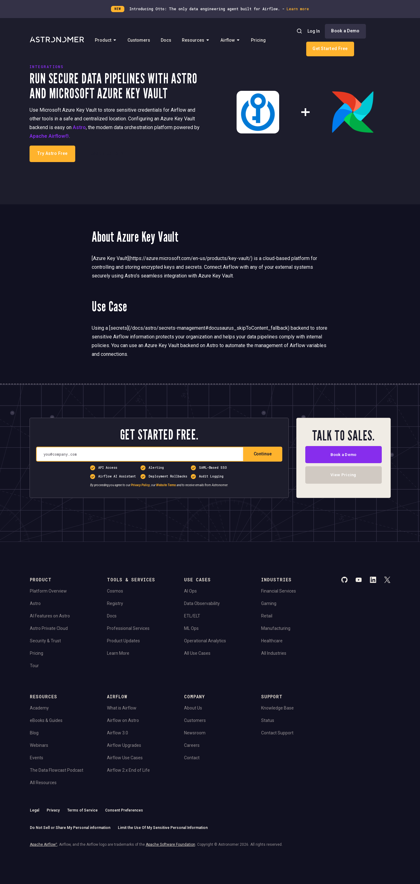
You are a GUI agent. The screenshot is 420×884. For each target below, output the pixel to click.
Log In (313, 31)
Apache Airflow (43, 844)
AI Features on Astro (50, 615)
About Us (193, 707)
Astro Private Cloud (49, 628)
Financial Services (278, 591)
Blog (34, 732)
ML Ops (191, 628)
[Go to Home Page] (57, 40)
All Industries (273, 653)
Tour (34, 665)
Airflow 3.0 (117, 732)
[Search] (299, 31)
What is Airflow (121, 707)
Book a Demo (345, 30)
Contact (192, 757)
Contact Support (277, 732)
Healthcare (272, 640)
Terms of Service (82, 810)
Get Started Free (330, 48)
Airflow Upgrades (124, 745)
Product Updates (123, 640)
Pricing (258, 39)
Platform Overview (48, 591)
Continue (263, 453)
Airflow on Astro (123, 720)
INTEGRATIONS (46, 66)
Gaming (268, 603)
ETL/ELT (192, 615)
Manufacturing (275, 628)
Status (267, 720)
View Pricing (343, 476)
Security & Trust (45, 640)
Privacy (53, 810)
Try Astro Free (52, 153)
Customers (138, 39)
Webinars (39, 745)
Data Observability (202, 603)
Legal (34, 810)
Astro (79, 127)
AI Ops (190, 591)
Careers (192, 745)
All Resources (43, 782)
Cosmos (115, 591)
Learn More (118, 653)
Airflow (230, 39)
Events (36, 757)
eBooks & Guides (46, 720)
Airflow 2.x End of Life (128, 770)
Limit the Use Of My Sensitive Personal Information (163, 828)
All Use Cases (197, 653)
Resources (196, 39)
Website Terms (166, 485)
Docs (166, 39)
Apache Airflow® (49, 136)
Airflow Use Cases (125, 757)
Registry (115, 603)
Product (106, 39)
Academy (39, 707)
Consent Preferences (124, 810)
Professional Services (128, 628)
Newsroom (194, 732)
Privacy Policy (140, 485)
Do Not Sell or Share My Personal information (70, 828)
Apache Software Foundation (170, 844)
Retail (266, 615)
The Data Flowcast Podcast (56, 770)
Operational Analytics (205, 640)
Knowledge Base (277, 707)
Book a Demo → (107, 153)
